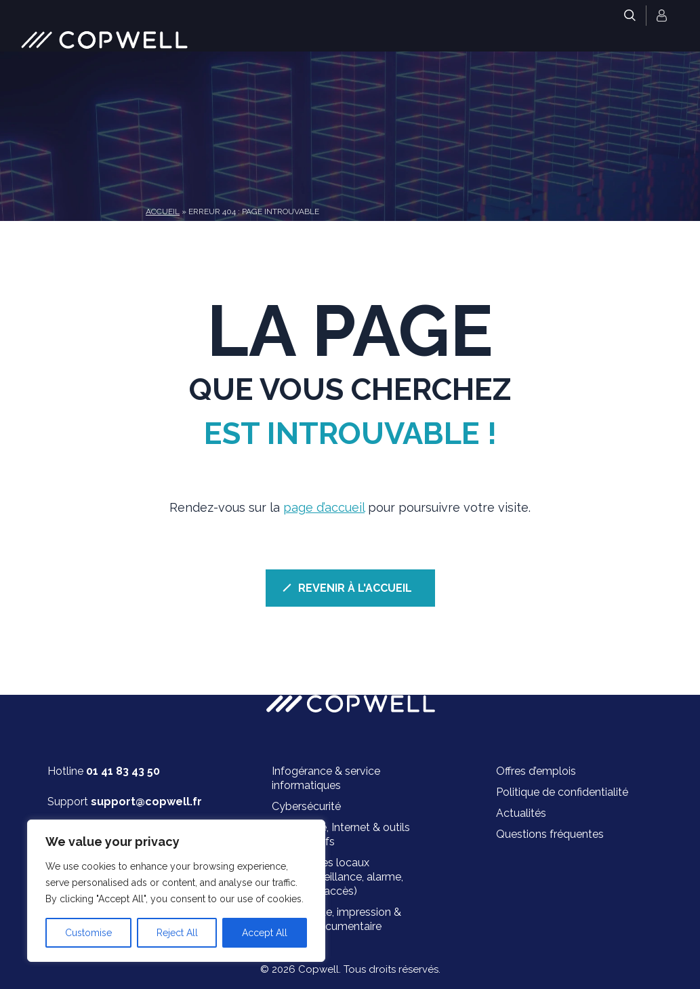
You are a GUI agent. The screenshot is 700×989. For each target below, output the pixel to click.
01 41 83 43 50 (123, 771)
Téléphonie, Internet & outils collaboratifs (341, 834)
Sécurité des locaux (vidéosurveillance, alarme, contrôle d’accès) (337, 876)
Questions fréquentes (550, 834)
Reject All (177, 932)
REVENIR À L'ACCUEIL (355, 588)
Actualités (521, 813)
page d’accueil (324, 507)
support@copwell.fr (146, 801)
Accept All (264, 932)
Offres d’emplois (536, 771)
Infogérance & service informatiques (326, 778)
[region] (176, 891)
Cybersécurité (306, 806)
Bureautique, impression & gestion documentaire (336, 919)
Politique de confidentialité (562, 792)
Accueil (163, 211)
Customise (88, 932)
